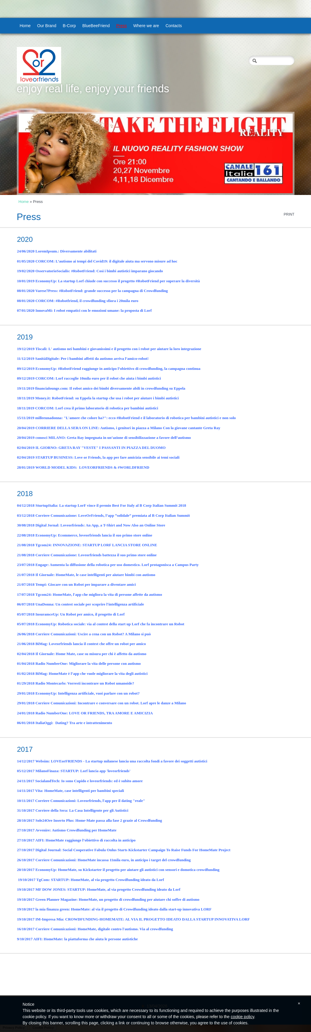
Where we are (146, 25)
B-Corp (69, 25)
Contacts (173, 25)
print (289, 214)
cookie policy (242, 1016)
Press (121, 25)
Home (25, 25)
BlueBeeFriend (96, 25)
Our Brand (46, 25)
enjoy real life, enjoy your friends (93, 89)
